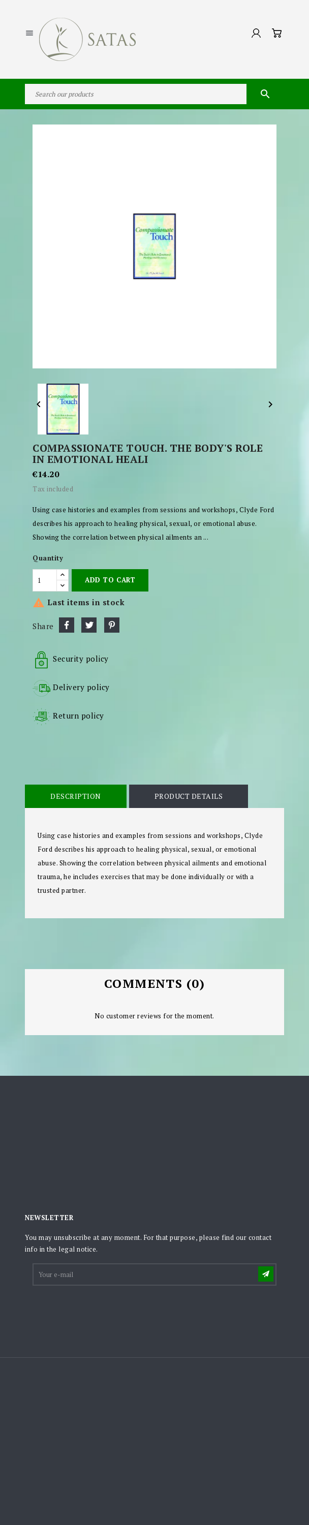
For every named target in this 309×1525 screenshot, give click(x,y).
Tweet (89, 625)
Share (66, 625)
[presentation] (111, 1312)
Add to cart (110, 579)
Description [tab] (75, 796)
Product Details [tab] (188, 796)
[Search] (154, 94)
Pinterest (111, 625)
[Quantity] (45, 580)
